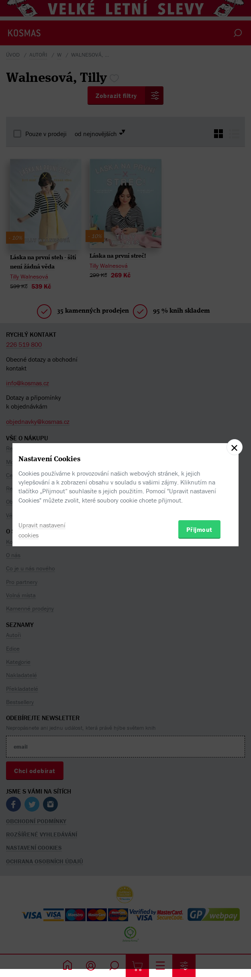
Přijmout (199, 529)
